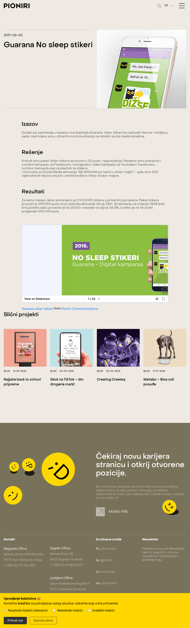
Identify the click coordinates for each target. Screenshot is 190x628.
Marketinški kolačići (70, 610)
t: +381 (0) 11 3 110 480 (19, 565)
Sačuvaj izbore (43, 620)
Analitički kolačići (103, 610)
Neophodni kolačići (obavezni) (27, 610)
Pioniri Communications (79, 309)
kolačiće (24, 603)
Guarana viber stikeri (37, 309)
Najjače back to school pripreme (22, 382)
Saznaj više (112, 511)
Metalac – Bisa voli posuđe (158, 382)
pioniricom (106, 549)
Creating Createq (111, 379)
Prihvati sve (15, 620)
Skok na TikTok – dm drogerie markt (66, 382)
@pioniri (104, 560)
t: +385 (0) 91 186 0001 (66, 565)
